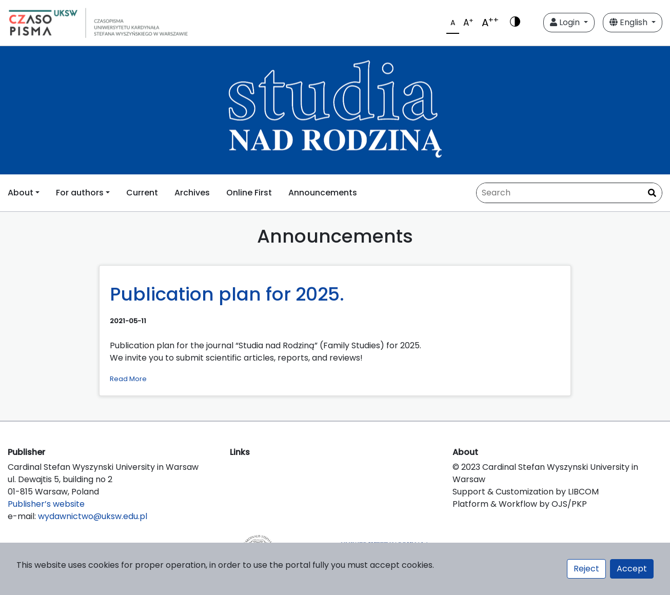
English (629, 22)
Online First (249, 193)
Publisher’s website (46, 504)
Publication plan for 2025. (227, 294)
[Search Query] (569, 193)
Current (142, 193)
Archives (192, 193)
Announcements (322, 193)
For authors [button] (80, 193)
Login (566, 22)
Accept (632, 568)
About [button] (20, 193)
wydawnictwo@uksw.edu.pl (92, 516)
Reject (586, 568)
